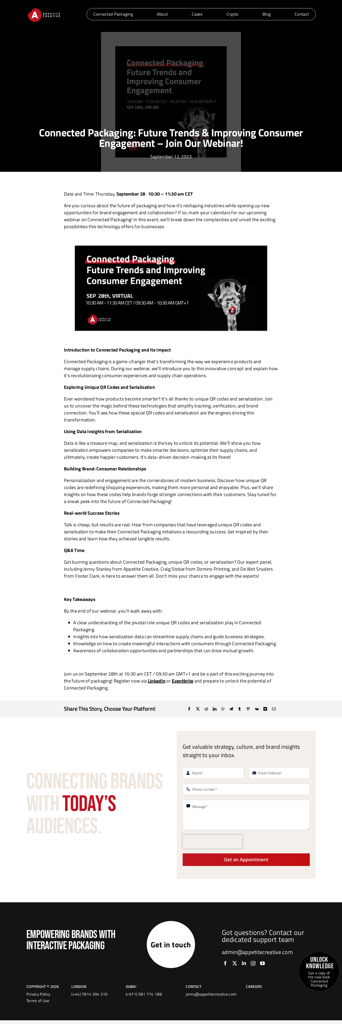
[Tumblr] (239, 709)
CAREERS (254, 990)
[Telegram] (231, 709)
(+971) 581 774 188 (144, 998)
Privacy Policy (38, 998)
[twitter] (234, 965)
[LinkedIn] (214, 709)
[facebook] (225, 965)
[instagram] (253, 965)
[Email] (274, 709)
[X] (198, 709)
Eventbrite (182, 680)
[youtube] (262, 965)
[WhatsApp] (223, 709)
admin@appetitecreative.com (257, 954)
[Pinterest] (248, 709)
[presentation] (212, 842)
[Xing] (265, 709)
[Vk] (256, 709)
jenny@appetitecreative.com (211, 998)
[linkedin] (244, 965)
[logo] (43, 9)
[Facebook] (189, 709)
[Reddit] (206, 709)
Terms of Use (37, 1004)
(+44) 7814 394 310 (89, 998)
